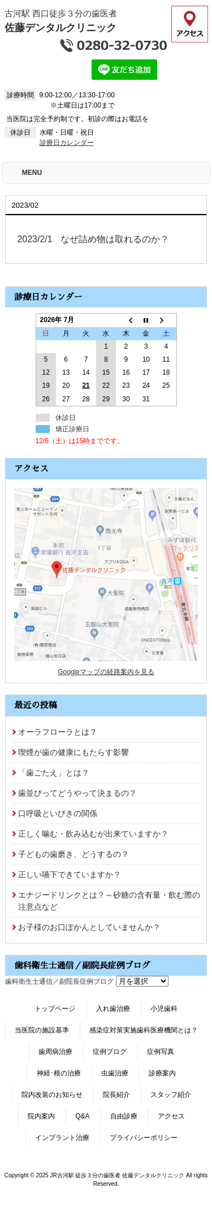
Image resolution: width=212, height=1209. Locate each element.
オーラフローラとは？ (57, 731)
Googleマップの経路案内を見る (106, 672)
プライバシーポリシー (144, 1138)
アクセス (171, 1116)
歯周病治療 (55, 1052)
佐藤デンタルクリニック (60, 27)
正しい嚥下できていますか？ (69, 874)
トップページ (54, 1009)
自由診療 (123, 1116)
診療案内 (162, 1073)
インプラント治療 (62, 1138)
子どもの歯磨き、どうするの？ (73, 854)
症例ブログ (110, 1052)
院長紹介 (116, 1095)
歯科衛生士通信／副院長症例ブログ (59, 981)
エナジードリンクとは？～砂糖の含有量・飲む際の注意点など (109, 900)
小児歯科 (164, 1009)
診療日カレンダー (67, 143)
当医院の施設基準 (42, 1030)
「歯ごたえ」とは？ (53, 772)
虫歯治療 (114, 1073)
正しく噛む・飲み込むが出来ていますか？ (93, 833)
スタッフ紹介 (170, 1095)
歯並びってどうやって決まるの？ (77, 793)
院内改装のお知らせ (52, 1095)
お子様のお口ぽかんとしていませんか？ (89, 927)
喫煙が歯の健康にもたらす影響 (73, 752)
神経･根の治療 (59, 1073)
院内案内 (41, 1116)
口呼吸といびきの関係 (57, 813)
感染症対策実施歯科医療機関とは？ (143, 1030)
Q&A (82, 1116)
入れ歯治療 (113, 1009)
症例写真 (160, 1052)
